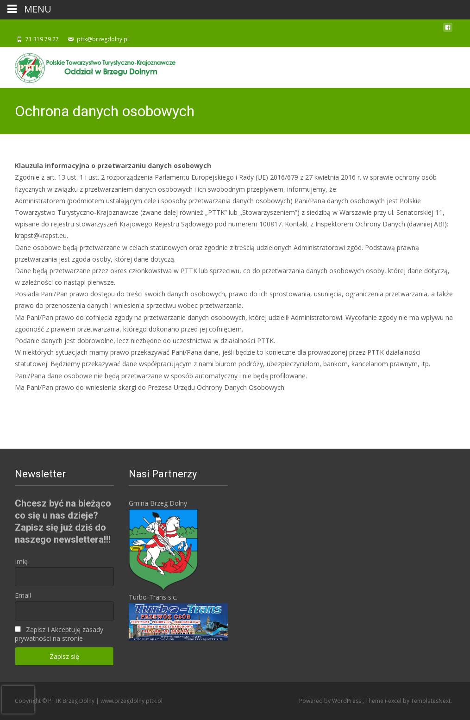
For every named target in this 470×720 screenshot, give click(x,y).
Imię (21, 561)
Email (23, 595)
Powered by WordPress (331, 701)
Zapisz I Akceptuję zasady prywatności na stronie (59, 634)
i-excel (394, 701)
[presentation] (18, 700)
